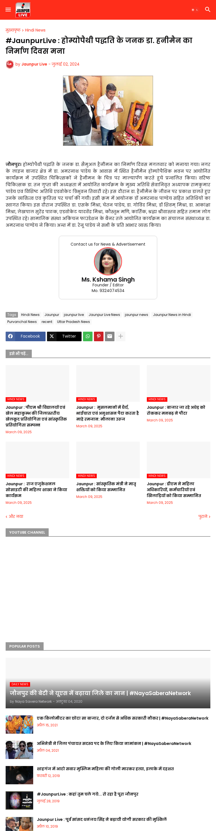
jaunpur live (74, 314)
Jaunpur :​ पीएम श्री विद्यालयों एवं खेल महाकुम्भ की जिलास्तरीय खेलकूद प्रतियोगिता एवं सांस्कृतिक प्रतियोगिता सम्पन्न (36, 416)
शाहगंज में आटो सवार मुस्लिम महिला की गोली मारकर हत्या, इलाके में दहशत (105, 769)
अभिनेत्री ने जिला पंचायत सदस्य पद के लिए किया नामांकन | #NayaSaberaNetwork (114, 743)
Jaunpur (51, 314)
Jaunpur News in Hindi (172, 314)
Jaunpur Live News (104, 314)
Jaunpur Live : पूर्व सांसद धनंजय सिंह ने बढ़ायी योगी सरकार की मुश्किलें (102, 819)
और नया (16, 516)
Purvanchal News (22, 321)
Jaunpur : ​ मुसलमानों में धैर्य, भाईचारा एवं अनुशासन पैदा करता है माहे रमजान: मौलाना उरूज (107, 413)
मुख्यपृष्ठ (13, 30)
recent (47, 321)
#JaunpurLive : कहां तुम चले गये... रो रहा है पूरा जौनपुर (87, 794)
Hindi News (35, 30)
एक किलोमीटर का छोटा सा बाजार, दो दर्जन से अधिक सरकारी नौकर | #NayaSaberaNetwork (122, 718)
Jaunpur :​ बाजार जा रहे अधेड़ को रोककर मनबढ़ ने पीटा (176, 410)
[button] (7, 10)
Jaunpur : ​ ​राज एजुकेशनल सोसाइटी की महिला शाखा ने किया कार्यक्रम (36, 489)
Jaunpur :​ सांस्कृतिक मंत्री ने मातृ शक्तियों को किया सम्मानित (106, 487)
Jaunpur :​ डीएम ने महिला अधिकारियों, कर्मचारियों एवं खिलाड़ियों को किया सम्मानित (174, 489)
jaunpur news (136, 314)
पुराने (203, 516)
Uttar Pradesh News (73, 321)
